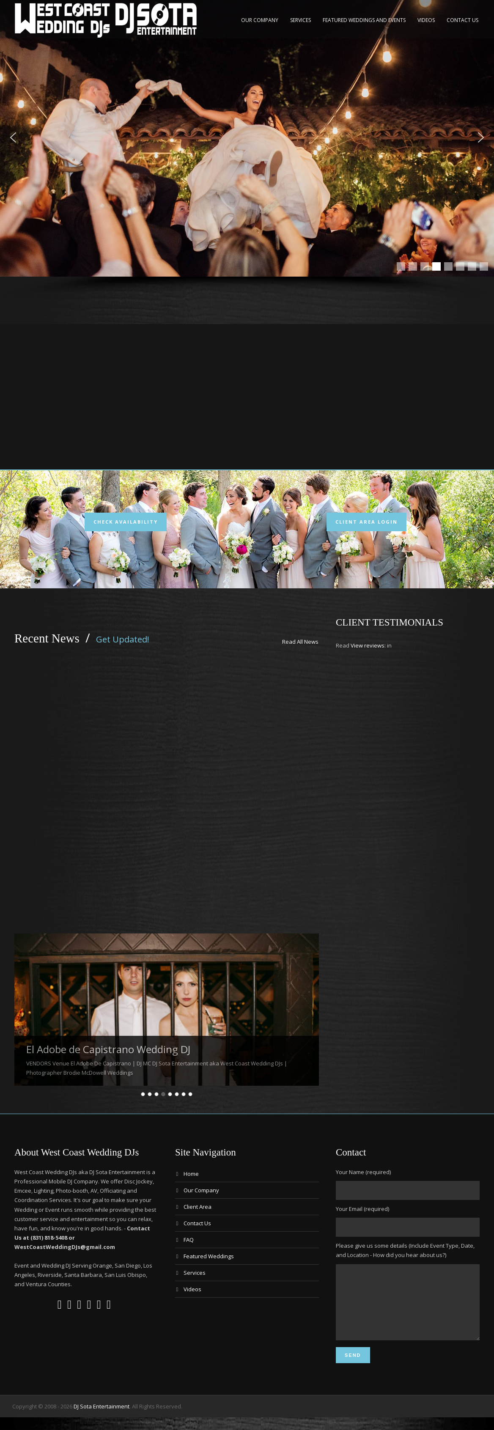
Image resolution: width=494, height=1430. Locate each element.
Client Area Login (366, 522)
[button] (13, 137)
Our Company (259, 20)
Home (191, 1173)
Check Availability (125, 522)
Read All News (300, 641)
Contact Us (462, 20)
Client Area (197, 1206)
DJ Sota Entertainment (101, 1419)
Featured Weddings (209, 1256)
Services (300, 20)
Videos (426, 20)
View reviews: (368, 645)
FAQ (189, 1239)
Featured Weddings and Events (364, 20)
